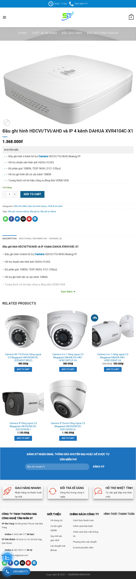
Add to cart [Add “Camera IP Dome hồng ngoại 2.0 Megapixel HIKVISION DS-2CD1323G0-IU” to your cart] (68, 438)
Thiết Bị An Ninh (44, 33)
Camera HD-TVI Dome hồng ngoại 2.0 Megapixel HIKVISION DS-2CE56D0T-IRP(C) (23, 357)
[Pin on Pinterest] (29, 219)
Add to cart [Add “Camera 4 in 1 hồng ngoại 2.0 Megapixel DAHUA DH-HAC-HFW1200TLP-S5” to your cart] (68, 369)
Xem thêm (67, 291)
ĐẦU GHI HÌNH (72, 33)
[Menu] (4, 17)
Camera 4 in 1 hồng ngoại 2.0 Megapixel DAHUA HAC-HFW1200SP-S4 (112, 357)
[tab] (9, 238)
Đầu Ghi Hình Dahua (102, 33)
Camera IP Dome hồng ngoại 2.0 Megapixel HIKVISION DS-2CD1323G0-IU (68, 426)
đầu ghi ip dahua (48, 211)
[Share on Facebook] (11, 219)
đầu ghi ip (34, 211)
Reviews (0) (55, 238)
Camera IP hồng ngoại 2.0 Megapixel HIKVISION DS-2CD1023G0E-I (23, 426)
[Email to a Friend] (23, 219)
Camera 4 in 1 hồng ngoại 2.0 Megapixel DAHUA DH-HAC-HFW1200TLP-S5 (68, 357)
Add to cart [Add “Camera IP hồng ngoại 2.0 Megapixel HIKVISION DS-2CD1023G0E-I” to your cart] (23, 438)
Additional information (33, 238)
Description (9, 238)
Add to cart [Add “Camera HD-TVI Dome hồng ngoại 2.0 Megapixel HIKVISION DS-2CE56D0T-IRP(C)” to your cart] (23, 369)
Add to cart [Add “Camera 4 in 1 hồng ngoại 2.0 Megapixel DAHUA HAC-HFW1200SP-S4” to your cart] (112, 369)
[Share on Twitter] (17, 219)
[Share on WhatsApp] (5, 219)
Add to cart (32, 194)
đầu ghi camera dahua (18, 211)
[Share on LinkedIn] (35, 219)
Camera (43, 156)
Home (22, 33)
